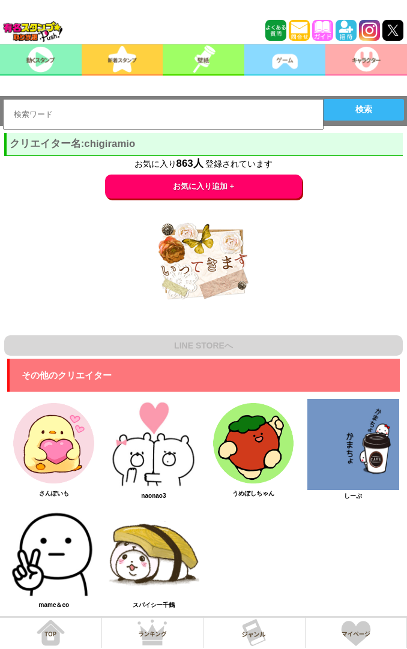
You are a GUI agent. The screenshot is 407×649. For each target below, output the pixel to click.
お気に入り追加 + (204, 186)
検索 (363, 109)
